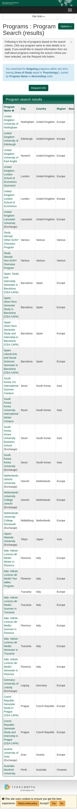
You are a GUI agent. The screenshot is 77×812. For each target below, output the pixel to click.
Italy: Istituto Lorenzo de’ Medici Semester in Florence (11, 667)
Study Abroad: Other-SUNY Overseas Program (11, 240)
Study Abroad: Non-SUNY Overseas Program (10, 260)
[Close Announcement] (71, 42)
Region (61, 108)
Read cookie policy (27, 803)
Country (41, 108)
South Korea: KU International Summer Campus (11, 386)
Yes (54, 803)
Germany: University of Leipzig (11, 683)
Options (66, 26)
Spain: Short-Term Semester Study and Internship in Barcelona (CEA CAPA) (11, 333)
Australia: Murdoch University (9, 769)
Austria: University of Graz (11, 753)
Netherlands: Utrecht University (11, 479)
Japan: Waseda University (9, 537)
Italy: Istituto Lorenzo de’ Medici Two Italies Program (11, 578)
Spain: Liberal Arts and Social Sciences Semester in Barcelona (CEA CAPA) (11, 361)
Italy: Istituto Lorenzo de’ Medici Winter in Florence (11, 558)
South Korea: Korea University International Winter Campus (11, 410)
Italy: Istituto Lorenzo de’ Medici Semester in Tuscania (11, 646)
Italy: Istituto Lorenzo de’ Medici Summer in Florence (11, 625)
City (23, 108)
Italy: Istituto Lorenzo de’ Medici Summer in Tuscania (11, 605)
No (61, 803)
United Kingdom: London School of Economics (10, 199)
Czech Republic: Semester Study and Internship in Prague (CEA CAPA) (11, 732)
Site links (38, 16)
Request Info (38, 87)
